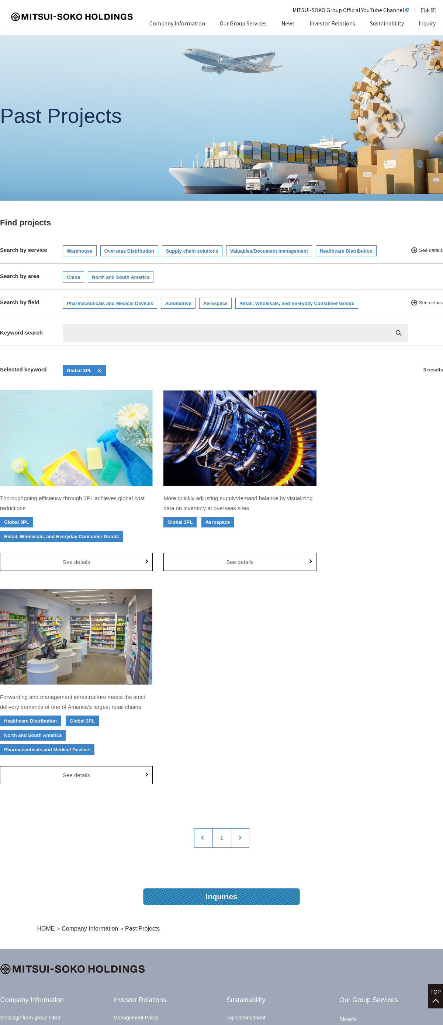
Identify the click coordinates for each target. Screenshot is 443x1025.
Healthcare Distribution (346, 251)
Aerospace (215, 303)
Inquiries (221, 700)
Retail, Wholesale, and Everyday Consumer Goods (296, 303)
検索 (399, 333)
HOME (46, 732)
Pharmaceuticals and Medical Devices (110, 303)
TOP (435, 988)
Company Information (90, 732)
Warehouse (80, 251)
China (73, 277)
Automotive (178, 303)
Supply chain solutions (192, 251)
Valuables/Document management (269, 251)
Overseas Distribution (129, 251)
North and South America (120, 277)
